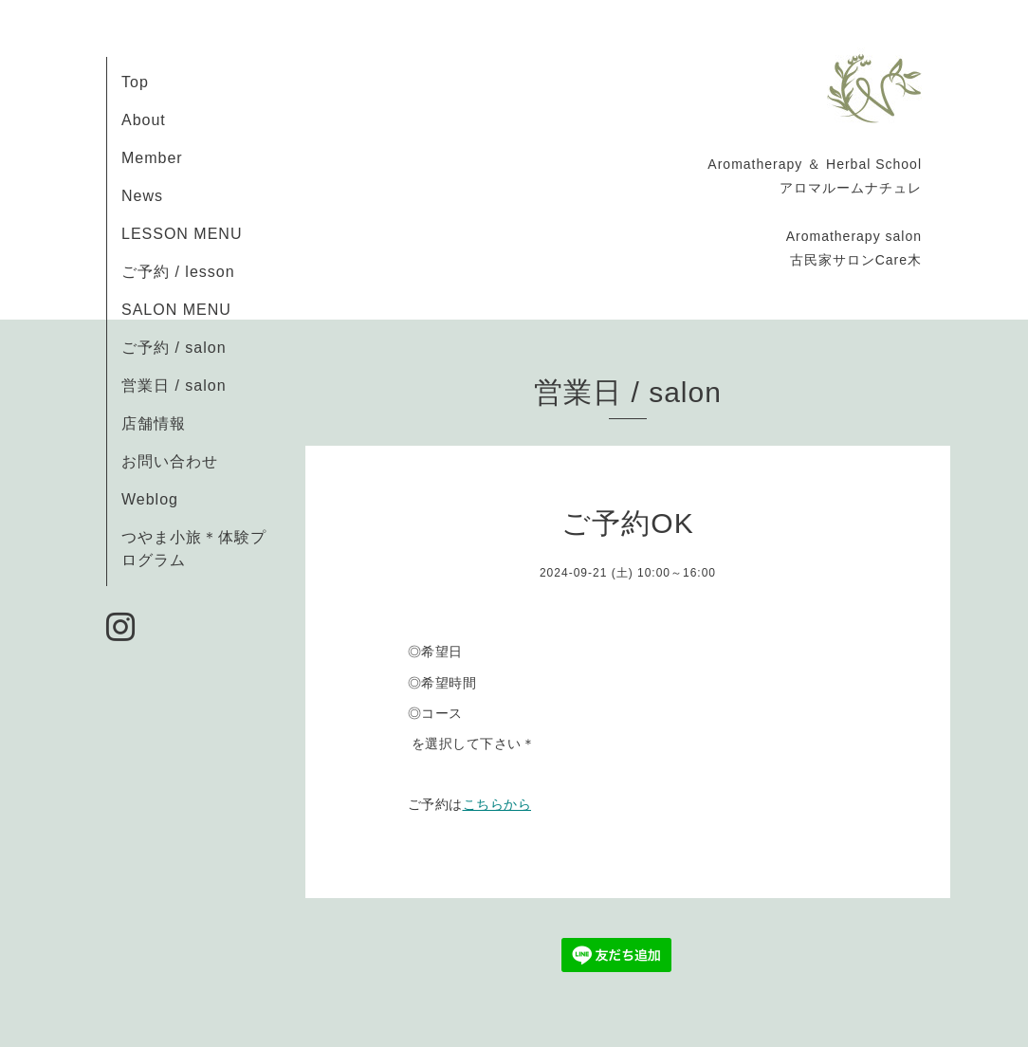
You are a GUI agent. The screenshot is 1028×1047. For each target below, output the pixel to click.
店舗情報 (153, 423)
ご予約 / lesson (178, 272)
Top (135, 82)
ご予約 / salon (174, 348)
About (143, 120)
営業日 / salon (174, 385)
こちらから (497, 804)
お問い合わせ (169, 461)
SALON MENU (176, 310)
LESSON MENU (181, 234)
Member (152, 158)
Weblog (149, 499)
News (142, 196)
